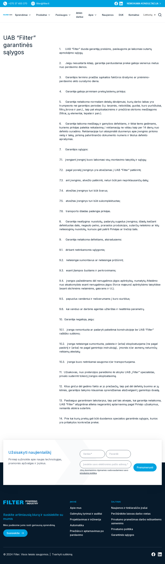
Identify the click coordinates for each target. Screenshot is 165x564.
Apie (92, 15)
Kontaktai (134, 15)
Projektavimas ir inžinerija (85, 519)
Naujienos (108, 15)
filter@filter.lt (42, 3)
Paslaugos (63, 15)
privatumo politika (88, 473)
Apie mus (75, 507)
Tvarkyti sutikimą (62, 554)
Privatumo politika (122, 529)
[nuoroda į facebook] (116, 3)
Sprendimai (23, 15)
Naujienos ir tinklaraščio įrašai (129, 507)
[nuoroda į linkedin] (121, 3)
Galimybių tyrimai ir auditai (86, 513)
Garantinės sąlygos (122, 534)
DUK (121, 15)
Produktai (43, 15)
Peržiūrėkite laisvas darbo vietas (130, 513)
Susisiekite (15, 533)
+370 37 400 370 (17, 3)
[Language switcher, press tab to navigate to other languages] (149, 15)
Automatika (77, 525)
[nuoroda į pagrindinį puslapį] (7, 15)
